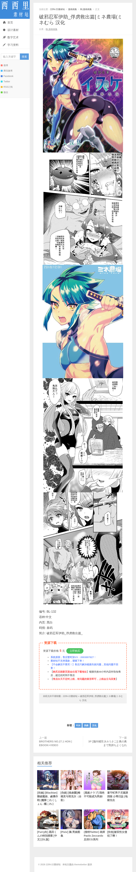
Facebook (7, 76)
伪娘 (86, 725)
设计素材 (11, 29)
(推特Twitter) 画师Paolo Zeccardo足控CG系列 (94, 825)
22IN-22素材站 (15, 9)
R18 (78, 725)
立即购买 (75, 650)
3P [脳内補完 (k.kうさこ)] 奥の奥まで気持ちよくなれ (107, 743)
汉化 (94, 725)
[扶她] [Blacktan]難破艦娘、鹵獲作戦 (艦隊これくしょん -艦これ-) (48, 787)
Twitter (5, 81)
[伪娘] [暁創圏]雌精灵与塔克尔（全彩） (71, 786)
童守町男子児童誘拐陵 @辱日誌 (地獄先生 (118, 786)
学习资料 (11, 44)
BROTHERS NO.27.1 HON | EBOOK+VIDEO (55, 743)
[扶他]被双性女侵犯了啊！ (118, 823)
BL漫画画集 (86, 9)
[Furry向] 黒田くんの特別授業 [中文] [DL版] (48, 825)
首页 (8, 22)
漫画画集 (72, 9)
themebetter (80, 864)
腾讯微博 (6, 70)
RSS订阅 (7, 87)
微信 (4, 92)
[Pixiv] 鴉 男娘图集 (71, 823)
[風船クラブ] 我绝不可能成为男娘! (94, 784)
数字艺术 (11, 37)
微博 (4, 65)
